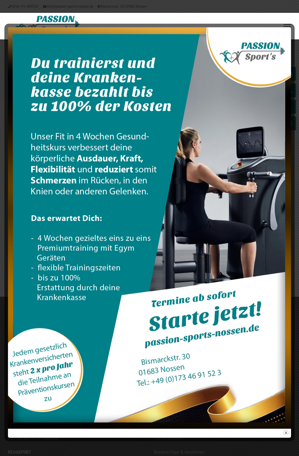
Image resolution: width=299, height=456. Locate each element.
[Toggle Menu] (287, 26)
